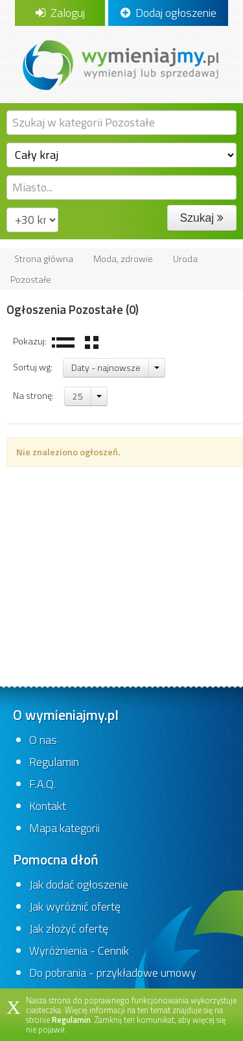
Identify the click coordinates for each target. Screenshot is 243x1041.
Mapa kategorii (64, 828)
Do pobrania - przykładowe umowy (112, 972)
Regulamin (54, 762)
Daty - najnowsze (106, 367)
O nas (43, 739)
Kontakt (47, 806)
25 (78, 396)
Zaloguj (60, 12)
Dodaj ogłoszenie (168, 12)
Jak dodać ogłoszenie (78, 884)
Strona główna (43, 259)
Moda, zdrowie (123, 259)
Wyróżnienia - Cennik (79, 950)
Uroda (185, 259)
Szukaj (202, 217)
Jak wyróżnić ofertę (75, 906)
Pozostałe (30, 279)
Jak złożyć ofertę (68, 928)
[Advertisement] (121, 572)
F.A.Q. (42, 784)
